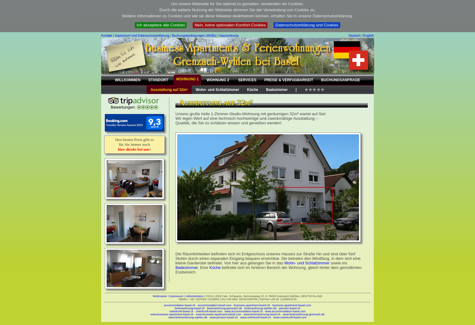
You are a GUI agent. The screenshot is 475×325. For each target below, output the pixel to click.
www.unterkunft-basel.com (289, 317)
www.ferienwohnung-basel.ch (262, 314)
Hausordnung (228, 35)
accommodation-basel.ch (179, 305)
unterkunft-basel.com (209, 311)
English (368, 35)
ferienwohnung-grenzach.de (224, 308)
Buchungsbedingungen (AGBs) (194, 35)
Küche (252, 90)
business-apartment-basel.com (291, 305)
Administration (194, 296)
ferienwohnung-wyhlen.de (260, 308)
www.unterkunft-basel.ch (255, 317)
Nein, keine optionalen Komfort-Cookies (230, 25)
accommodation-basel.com (214, 305)
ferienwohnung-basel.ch (190, 308)
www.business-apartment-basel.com (218, 314)
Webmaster (160, 296)
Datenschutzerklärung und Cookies (306, 25)
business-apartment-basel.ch (252, 305)
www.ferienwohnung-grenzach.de (303, 314)
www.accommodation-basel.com (285, 311)
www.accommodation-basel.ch (243, 311)
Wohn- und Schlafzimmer (217, 90)
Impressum (176, 296)
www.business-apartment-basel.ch (172, 314)
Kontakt (106, 35)
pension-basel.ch (290, 308)
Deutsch (354, 35)
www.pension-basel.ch (224, 317)
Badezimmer (276, 90)
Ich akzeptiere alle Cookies (161, 25)
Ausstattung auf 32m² (169, 90)
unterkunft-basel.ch (181, 311)
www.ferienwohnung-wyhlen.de (188, 317)
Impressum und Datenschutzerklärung (142, 35)
